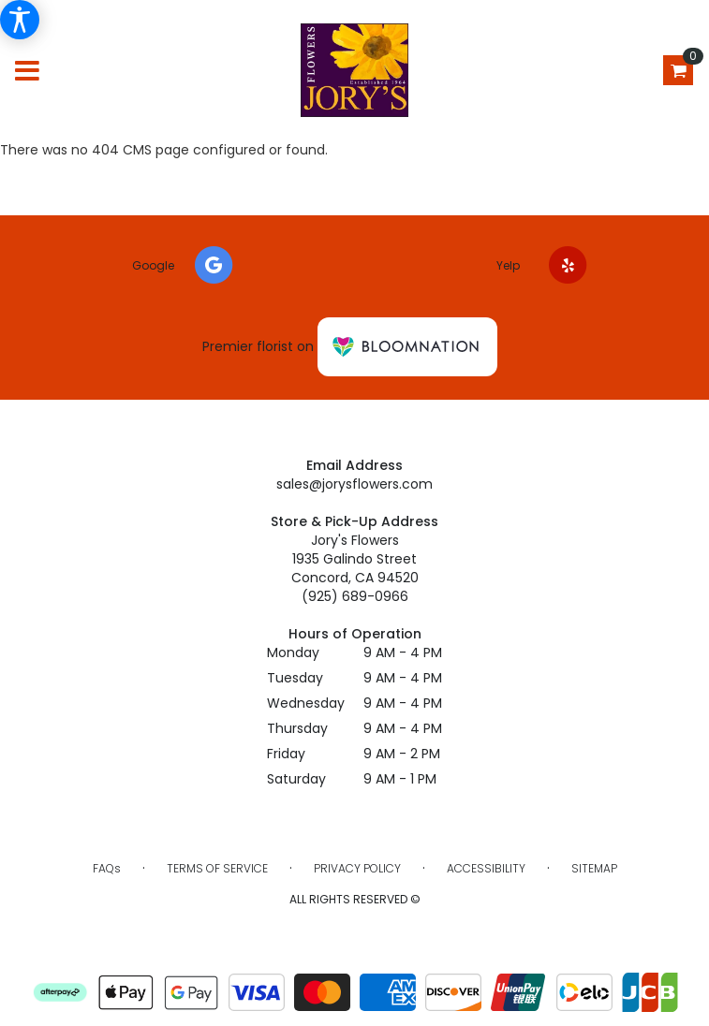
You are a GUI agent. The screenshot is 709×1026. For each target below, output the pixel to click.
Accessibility (486, 868)
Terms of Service (217, 868)
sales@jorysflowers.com (354, 484)
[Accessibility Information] (19, 19)
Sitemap (594, 868)
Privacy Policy (357, 868)
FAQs (107, 868)
